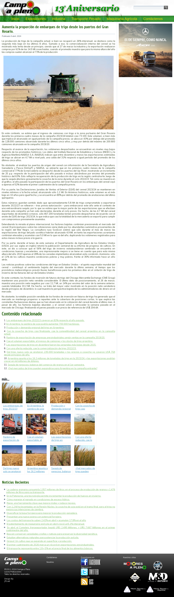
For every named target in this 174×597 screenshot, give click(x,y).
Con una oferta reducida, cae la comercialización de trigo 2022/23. (41, 348)
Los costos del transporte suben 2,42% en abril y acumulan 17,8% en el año (46, 520)
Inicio (15, 19)
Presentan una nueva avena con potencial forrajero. (34, 516)
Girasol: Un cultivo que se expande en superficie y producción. (39, 541)
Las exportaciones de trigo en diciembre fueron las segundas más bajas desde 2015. (51, 344)
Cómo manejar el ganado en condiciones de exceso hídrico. (38, 499)
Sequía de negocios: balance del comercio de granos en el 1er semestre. (46, 364)
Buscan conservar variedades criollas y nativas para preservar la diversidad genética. (52, 533)
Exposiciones (35, 19)
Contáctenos (153, 19)
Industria (58, 19)
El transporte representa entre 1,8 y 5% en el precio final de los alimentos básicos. (50, 548)
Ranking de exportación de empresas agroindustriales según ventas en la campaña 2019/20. (55, 337)
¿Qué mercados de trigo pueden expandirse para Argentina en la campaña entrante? (52, 368)
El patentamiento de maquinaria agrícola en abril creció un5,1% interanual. (46, 523)
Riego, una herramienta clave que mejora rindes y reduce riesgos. (41, 503)
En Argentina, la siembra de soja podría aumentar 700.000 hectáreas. (43, 324)
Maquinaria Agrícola (122, 19)
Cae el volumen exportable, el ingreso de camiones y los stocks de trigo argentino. (49, 341)
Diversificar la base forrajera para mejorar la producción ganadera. (42, 513)
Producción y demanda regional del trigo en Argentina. (35, 327)
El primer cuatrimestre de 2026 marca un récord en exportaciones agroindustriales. (50, 544)
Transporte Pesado (86, 19)
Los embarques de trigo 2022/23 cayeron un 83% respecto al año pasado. (45, 320)
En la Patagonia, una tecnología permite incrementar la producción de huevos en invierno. (54, 495)
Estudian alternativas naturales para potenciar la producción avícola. (43, 537)
